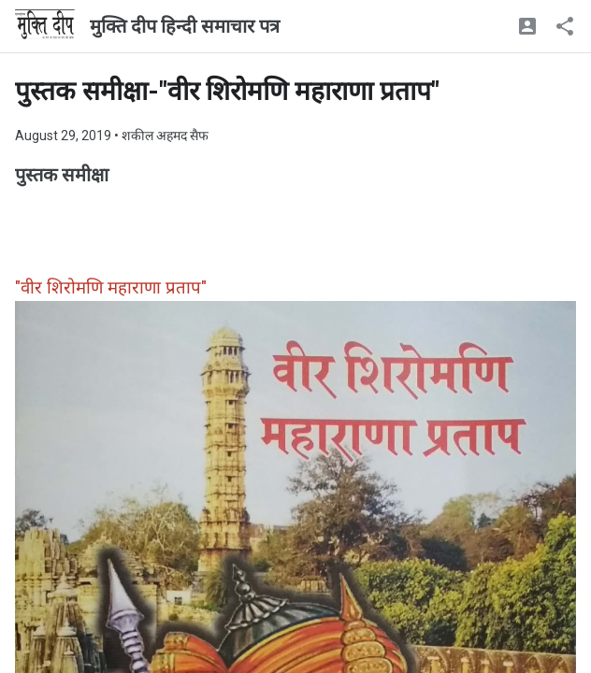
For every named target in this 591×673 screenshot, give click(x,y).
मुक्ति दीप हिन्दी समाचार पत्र (185, 26)
